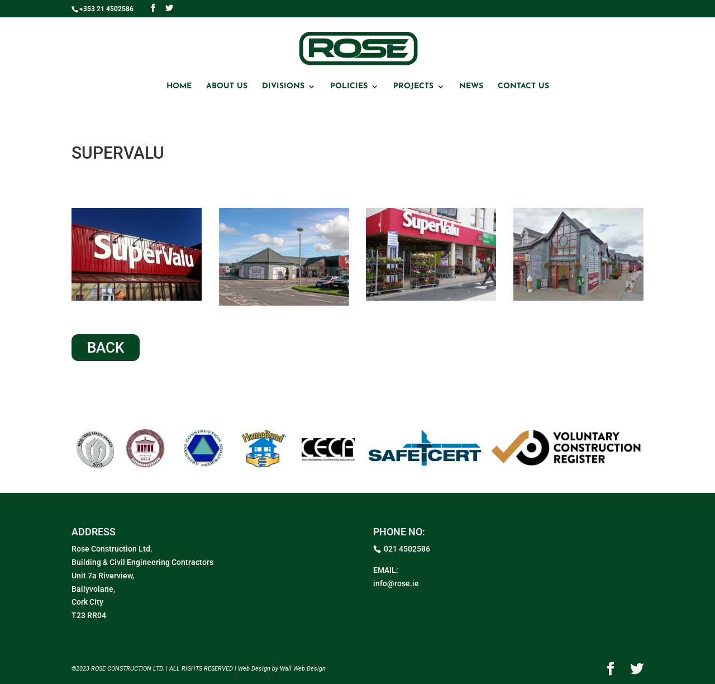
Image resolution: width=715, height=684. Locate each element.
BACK (105, 347)
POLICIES (349, 87)
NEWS (471, 87)
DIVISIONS (283, 87)
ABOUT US (226, 87)
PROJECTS (413, 87)
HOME (179, 87)
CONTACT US (523, 87)
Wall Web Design (303, 668)
